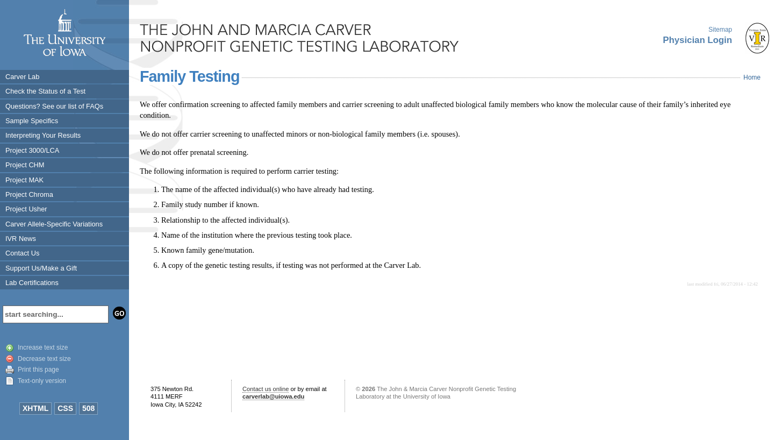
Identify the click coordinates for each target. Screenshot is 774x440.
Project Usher (26, 209)
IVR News (20, 239)
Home (752, 77)
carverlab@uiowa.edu (273, 396)
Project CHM (25, 165)
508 (88, 408)
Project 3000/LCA (32, 150)
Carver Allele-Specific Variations (54, 224)
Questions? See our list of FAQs (54, 106)
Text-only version (42, 381)
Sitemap (720, 29)
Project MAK (24, 180)
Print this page (38, 369)
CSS (65, 408)
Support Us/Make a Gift (41, 268)
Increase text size (43, 347)
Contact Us (22, 253)
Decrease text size (44, 359)
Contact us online (265, 389)
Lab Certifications (32, 283)
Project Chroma (29, 194)
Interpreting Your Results (43, 135)
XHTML (35, 408)
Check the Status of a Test (45, 91)
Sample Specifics (31, 121)
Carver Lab (22, 77)
